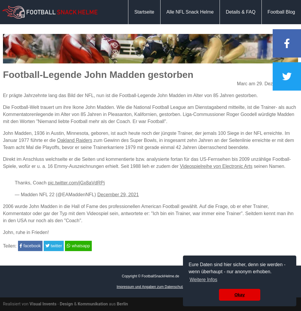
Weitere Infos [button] (203, 279)
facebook (29, 245)
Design (66, 304)
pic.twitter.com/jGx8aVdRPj (76, 182)
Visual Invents (43, 304)
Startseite (144, 11)
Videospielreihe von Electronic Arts (216, 166)
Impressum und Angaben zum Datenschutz (150, 287)
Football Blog (281, 11)
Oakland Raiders (74, 140)
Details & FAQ (240, 11)
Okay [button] (239, 294)
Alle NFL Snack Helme (190, 11)
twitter (53, 245)
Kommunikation (93, 304)
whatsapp (78, 245)
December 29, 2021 (118, 194)
